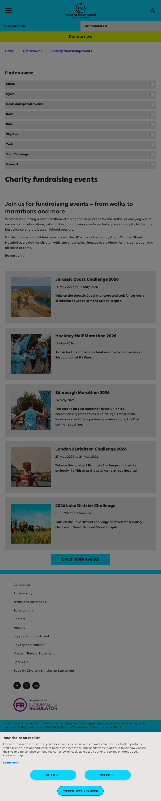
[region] (80, 766)
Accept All (108, 774)
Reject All (53, 774)
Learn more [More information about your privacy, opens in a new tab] (10, 762)
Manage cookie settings (80, 790)
